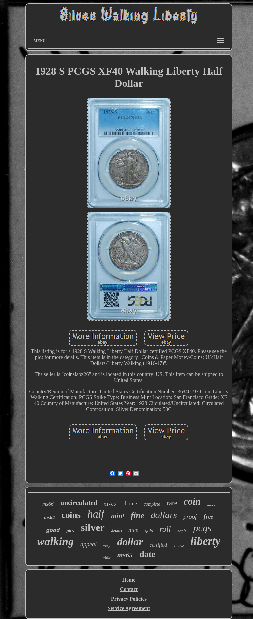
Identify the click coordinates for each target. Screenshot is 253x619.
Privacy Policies (129, 599)
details (116, 531)
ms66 (48, 504)
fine (137, 515)
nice (133, 530)
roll (165, 529)
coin (192, 501)
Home (129, 580)
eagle (181, 530)
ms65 (125, 555)
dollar (130, 542)
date (147, 554)
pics (70, 530)
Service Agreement (129, 608)
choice (130, 503)
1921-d (179, 546)
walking (55, 542)
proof (190, 516)
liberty (205, 541)
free (208, 516)
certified (158, 545)
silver (92, 527)
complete (152, 504)
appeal (88, 544)
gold (149, 530)
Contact (129, 589)
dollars (164, 515)
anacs (211, 505)
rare (172, 503)
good (53, 530)
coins (71, 515)
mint (117, 516)
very (106, 545)
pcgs (202, 527)
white (106, 557)
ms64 (49, 517)
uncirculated (79, 503)
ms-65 (110, 504)
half (95, 514)
